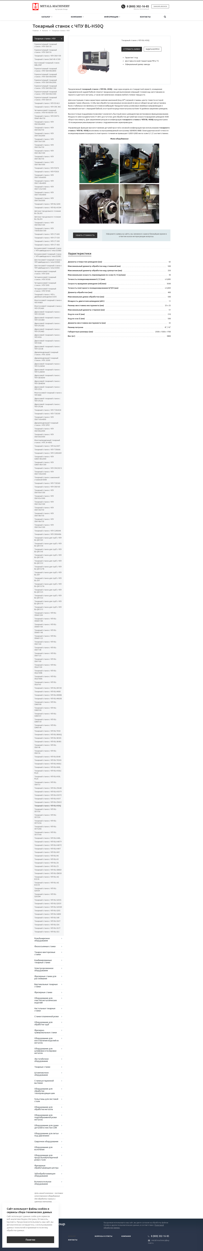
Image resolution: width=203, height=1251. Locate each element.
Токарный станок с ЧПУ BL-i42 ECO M (46, 884)
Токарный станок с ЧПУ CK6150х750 (44, 146)
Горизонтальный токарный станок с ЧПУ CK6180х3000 (45, 75)
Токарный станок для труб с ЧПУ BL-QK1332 (48, 562)
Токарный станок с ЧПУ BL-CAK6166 (45, 709)
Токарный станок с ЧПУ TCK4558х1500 (44, 229)
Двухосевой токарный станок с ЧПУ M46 (47, 342)
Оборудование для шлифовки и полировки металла (45, 1050)
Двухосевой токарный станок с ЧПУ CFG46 (47, 405)
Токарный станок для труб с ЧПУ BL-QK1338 (48, 556)
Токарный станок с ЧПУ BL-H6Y (47, 852)
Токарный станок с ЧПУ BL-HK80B (48, 695)
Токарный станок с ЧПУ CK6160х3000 (44, 436)
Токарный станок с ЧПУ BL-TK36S (47, 760)
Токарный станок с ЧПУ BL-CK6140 (45, 746)
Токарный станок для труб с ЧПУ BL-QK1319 (48, 602)
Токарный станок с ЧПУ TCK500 (47, 414)
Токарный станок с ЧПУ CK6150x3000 (44, 199)
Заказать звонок (160, 6)
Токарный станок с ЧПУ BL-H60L (47, 767)
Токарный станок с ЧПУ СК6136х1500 (44, 526)
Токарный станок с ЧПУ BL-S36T (47, 921)
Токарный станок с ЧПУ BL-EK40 (47, 757)
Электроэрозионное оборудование (43, 969)
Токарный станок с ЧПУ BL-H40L (47, 838)
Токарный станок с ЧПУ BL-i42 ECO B (46, 878)
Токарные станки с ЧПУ (45, 38)
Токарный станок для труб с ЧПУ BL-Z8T (48, 574)
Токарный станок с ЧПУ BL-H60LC (47, 764)
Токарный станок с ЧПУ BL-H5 (46, 859)
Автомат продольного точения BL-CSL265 (47, 212)
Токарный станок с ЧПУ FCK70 (46, 168)
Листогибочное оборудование (41, 1060)
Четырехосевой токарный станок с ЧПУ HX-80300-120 (45, 111)
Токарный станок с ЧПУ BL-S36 (46, 925)
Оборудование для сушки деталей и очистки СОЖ (46, 1126)
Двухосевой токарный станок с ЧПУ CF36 (47, 388)
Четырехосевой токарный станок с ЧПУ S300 (45, 272)
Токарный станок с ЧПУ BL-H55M (47, 207)
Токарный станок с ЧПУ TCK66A (47, 449)
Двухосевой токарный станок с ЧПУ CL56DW (47, 365)
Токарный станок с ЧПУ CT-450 (47, 245)
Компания (77, 17)
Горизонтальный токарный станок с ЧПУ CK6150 (45, 45)
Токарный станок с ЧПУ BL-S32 (46, 932)
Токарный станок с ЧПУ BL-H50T (47, 799)
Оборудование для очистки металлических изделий (45, 1000)
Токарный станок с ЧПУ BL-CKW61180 (45, 620)
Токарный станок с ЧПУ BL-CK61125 (45, 654)
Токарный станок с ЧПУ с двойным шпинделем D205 (45, 296)
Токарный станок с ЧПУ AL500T (47, 446)
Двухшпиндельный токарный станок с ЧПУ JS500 (46, 359)
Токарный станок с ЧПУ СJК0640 (47, 531)
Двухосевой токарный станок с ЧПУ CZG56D (47, 313)
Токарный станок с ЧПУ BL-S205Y (47, 903)
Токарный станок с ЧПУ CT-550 (47, 238)
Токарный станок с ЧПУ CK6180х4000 (44, 123)
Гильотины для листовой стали (46, 1100)
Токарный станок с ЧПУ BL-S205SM (45, 895)
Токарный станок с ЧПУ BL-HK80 (47, 691)
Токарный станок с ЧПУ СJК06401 (48, 453)
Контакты (145, 17)
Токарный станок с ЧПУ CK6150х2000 (44, 134)
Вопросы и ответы (103, 1236)
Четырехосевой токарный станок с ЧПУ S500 (45, 284)
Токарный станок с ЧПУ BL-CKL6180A (45, 678)
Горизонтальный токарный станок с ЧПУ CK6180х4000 (45, 70)
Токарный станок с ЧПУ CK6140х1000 (44, 163)
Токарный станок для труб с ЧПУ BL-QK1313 (48, 608)
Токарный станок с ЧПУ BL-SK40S (47, 741)
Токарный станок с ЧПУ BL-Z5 (46, 866)
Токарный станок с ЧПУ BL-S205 (47, 910)
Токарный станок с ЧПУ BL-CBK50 (48, 873)
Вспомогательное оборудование (42, 1183)
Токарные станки (42, 1067)
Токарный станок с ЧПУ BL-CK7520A (45, 828)
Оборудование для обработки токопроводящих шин (44, 1091)
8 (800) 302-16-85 (138, 6)
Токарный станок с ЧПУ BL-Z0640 (48, 788)
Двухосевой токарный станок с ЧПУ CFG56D (47, 324)
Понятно (30, 1239)
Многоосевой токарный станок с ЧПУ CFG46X (48, 307)
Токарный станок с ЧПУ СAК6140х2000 (44, 458)
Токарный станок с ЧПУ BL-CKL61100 (45, 666)
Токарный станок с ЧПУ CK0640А (47, 534)
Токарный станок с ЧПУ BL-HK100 (48, 688)
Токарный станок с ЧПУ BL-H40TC (48, 845)
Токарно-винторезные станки (44, 953)
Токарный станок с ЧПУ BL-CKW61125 (45, 637)
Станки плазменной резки (46, 1016)
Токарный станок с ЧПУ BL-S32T (47, 928)
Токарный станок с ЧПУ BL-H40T (47, 849)
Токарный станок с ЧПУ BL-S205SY (45, 890)
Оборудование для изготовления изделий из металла (46, 1040)
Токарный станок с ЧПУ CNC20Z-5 (48, 468)
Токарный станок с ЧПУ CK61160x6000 (44, 176)
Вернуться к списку (41, 1210)
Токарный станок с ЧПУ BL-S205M (48, 907)
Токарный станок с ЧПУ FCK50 (46, 172)
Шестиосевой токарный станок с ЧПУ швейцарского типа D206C (48, 267)
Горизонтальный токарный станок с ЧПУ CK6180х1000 (45, 93)
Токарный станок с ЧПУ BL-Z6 (46, 863)
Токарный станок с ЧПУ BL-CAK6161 (45, 715)
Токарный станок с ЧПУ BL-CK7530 (45, 816)
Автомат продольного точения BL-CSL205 (47, 218)
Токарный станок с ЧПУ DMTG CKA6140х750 (46, 117)
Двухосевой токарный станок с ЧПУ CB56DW (47, 376)
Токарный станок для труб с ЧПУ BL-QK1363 (48, 539)
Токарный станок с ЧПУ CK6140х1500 (44, 152)
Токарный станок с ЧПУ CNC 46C (47, 107)
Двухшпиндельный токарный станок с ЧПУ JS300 (46, 353)
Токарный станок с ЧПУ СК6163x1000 (44, 497)
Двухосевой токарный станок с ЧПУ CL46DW (47, 371)
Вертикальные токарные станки (46, 985)
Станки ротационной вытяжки (44, 1082)
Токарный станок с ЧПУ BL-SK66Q (48, 734)
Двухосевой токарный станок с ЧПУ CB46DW (47, 382)
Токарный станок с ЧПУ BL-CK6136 (45, 752)
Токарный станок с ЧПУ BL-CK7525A (45, 822)
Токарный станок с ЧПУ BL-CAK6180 (45, 703)
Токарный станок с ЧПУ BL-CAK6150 (45, 721)
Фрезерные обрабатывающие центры (46, 1166)
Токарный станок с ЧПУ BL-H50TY (48, 792)
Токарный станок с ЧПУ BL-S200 (47, 204)
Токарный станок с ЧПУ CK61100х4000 (44, 194)
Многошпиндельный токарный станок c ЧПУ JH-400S (47, 441)
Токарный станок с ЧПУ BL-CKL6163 (45, 683)
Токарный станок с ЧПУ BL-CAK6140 (45, 726)
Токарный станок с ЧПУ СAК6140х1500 (44, 463)
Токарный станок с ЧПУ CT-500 (47, 241)
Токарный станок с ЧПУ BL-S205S (47, 900)
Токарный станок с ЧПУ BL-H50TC (48, 795)
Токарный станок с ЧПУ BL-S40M (47, 914)
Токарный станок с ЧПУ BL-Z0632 (48, 802)
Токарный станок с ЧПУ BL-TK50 (47, 731)
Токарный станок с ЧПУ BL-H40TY (48, 842)
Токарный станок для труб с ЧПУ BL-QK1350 (48, 545)
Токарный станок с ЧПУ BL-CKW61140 (45, 631)
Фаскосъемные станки (45, 946)
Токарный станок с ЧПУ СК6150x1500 (44, 503)
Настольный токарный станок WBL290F (46, 64)
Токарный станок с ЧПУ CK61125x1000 (44, 188)
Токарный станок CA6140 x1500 (47, 59)
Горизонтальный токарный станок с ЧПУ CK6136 (45, 51)
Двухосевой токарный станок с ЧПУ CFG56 (47, 400)
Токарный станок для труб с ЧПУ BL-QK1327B (48, 568)
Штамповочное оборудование (41, 1074)
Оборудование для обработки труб (43, 1023)
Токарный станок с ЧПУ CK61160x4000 (44, 418)
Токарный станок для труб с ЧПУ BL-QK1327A (48, 585)
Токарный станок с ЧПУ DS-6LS (46, 103)
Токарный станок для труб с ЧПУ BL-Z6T (48, 579)
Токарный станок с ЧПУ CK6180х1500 (44, 224)
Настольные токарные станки (44, 1009)
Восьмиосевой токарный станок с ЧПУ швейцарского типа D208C (47, 255)
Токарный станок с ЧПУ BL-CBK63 (48, 870)
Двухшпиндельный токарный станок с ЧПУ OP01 (46, 424)
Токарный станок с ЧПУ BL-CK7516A (45, 833)
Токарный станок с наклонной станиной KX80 (46, 479)
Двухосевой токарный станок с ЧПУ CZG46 (47, 348)
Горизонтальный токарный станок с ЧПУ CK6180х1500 (45, 87)
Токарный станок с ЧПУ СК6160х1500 (44, 491)
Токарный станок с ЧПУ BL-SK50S (47, 738)
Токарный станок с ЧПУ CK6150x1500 (44, 140)
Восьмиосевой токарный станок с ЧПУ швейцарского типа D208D (47, 249)
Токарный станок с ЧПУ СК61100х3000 (44, 473)
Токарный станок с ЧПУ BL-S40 (46, 918)
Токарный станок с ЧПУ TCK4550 (47, 410)
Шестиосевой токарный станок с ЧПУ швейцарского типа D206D (48, 261)
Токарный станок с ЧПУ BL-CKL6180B (45, 672)
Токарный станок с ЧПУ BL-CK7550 (45, 810)
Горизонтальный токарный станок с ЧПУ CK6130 (45, 99)
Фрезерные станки (43, 992)
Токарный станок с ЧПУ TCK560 (47, 483)
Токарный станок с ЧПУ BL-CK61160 (45, 643)
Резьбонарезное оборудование (42, 939)
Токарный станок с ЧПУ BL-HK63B (48, 698)
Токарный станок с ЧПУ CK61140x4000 (44, 182)
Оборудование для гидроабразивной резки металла (45, 1117)
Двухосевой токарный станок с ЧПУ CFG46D (47, 330)
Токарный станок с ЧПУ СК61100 (47, 56)
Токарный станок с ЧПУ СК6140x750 (44, 520)
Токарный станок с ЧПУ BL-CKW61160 (45, 626)
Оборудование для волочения (43, 1148)
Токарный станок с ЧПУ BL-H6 (46, 856)
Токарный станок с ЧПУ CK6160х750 (44, 129)
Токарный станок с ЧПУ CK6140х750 (44, 158)
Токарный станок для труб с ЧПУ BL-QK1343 (48, 550)
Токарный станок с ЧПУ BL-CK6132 (45, 783)
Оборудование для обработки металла (43, 1108)
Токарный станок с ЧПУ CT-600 (47, 234)
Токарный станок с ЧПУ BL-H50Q (47, 806)
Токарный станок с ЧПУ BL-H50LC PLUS (47, 772)
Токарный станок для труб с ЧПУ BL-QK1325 (48, 591)
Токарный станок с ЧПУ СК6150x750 (44, 509)
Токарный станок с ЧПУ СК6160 (47, 487)
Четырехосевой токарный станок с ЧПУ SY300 (45, 278)
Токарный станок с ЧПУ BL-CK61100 (45, 660)
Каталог (47, 17)
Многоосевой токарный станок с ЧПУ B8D (48, 394)
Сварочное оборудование (46, 1141)
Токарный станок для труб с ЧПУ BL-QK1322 (48, 597)
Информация (112, 17)
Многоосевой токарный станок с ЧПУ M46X (48, 301)
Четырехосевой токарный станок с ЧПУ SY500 (45, 290)
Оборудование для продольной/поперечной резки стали (46, 1157)
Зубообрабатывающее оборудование (44, 1174)
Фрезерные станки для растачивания (45, 977)
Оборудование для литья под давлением (46, 1134)
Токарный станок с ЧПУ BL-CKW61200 (45, 614)
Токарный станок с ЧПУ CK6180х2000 (44, 430)
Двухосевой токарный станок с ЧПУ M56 (47, 336)
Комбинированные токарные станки (43, 961)
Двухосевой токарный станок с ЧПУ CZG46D (47, 319)
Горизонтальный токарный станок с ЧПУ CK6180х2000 (45, 81)
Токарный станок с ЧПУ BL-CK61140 (45, 649)
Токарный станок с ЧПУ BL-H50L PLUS (47, 778)
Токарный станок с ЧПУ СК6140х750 (44, 514)
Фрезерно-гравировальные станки (45, 1031)
